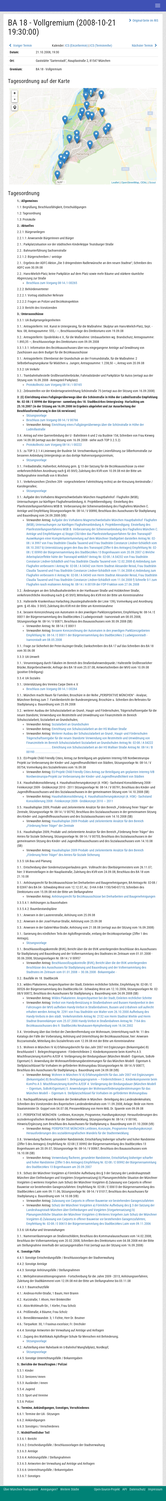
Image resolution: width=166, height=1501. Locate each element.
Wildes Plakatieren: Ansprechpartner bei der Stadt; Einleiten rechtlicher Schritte (102, 998)
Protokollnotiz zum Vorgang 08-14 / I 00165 (54, 385)
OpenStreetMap (130, 182)
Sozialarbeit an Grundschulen (70, 724)
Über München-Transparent (20, 1489)
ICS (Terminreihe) (101, 45)
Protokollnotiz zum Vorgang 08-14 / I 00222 (54, 444)
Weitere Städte (69, 1489)
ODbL (144, 182)
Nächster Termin (145, 45)
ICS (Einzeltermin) (76, 45)
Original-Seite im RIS (143, 20)
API (124, 1489)
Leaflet (115, 182)
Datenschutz (137, 1489)
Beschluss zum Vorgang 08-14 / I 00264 (51, 689)
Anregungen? (49, 1489)
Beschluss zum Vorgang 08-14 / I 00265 (51, 283)
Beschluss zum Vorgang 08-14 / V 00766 (52, 420)
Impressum (155, 1489)
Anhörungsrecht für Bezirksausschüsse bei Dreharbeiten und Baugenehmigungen (103, 896)
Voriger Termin (20, 45)
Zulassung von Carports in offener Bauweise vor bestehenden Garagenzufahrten (103, 1201)
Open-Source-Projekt (107, 1489)
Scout (152, 182)
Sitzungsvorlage (36, 415)
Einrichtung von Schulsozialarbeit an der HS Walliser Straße (89, 729)
